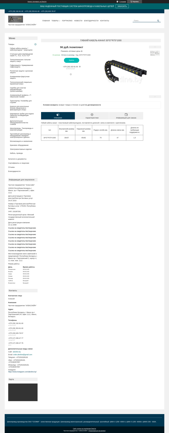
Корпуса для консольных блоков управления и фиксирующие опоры (19, 108)
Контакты (104, 21)
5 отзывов (122, 1)
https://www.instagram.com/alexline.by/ (22, 372)
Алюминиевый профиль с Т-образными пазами (21, 96)
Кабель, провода (16, 153)
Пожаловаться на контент (97, 431)
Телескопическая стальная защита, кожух (20, 60)
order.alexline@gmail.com (22, 355)
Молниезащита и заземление (21, 141)
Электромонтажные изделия (21, 149)
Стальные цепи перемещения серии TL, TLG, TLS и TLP (21, 55)
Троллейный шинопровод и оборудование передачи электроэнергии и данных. (20, 135)
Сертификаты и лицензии (18, 163)
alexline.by (17, 352)
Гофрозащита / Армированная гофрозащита (21, 66)
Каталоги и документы (17, 159)
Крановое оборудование (19, 145)
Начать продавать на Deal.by (37, 1)
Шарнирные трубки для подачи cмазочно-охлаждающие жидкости (22, 115)
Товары (55, 21)
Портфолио (67, 21)
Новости (78, 21)
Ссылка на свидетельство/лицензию (22, 228)
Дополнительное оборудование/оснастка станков (19, 122)
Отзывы (11, 167)
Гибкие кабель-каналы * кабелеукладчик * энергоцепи (21, 49)
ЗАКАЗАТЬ (122, 6)
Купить (71, 60)
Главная (46, 21)
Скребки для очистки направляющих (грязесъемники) (18, 89)
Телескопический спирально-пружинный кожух (21, 83)
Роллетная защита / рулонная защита (21, 71)
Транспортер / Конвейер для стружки (21, 101)
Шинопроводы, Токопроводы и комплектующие (21, 129)
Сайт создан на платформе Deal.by (84, 428)
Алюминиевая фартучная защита (19, 77)
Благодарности (91, 21)
